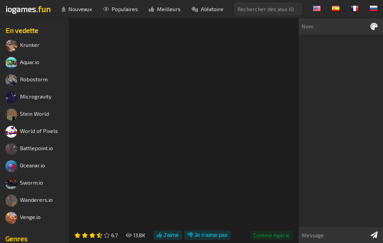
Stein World (27, 114)
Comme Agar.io (272, 235)
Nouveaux (77, 9)
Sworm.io (24, 183)
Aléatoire (207, 9)
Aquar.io (22, 63)
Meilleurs (165, 9)
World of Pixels (31, 132)
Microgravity (28, 97)
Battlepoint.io (29, 149)
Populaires (120, 9)
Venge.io (23, 218)
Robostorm (26, 80)
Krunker (22, 46)
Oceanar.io (25, 166)
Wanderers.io (29, 201)
